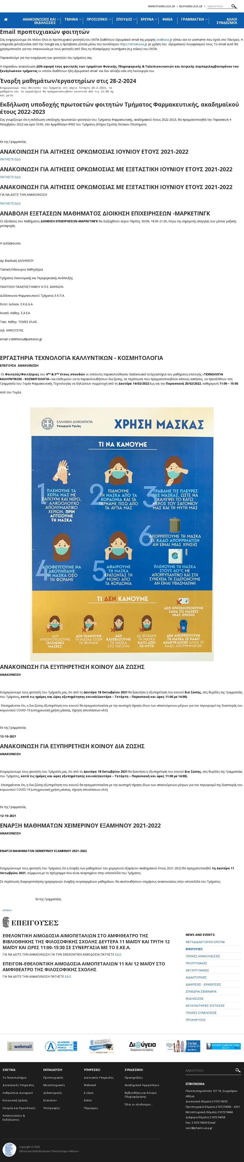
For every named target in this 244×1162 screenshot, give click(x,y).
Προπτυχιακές (53, 1077)
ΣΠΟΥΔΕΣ (124, 19)
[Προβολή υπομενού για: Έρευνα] (156, 19)
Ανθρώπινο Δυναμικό (18, 1093)
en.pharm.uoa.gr (190, 6)
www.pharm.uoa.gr (161, 6)
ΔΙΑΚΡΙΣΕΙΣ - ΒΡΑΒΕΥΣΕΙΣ (203, 984)
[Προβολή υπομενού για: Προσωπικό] (110, 19)
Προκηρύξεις (134, 1077)
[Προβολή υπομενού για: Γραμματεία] (206, 19)
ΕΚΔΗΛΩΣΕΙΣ (195, 998)
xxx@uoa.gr (164, 40)
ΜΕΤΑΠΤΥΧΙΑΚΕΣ (197, 970)
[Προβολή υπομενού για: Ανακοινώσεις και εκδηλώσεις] (58, 19)
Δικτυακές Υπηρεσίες (99, 1077)
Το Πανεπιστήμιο (15, 1077)
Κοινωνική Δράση (15, 1100)
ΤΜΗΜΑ (71, 19)
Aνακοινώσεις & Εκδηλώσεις (14, 1117)
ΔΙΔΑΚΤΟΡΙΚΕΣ (196, 977)
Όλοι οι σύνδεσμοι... (139, 1104)
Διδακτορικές (52, 1093)
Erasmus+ (50, 1100)
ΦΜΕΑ (167, 19)
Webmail (90, 1085)
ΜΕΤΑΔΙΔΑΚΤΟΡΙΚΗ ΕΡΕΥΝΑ (205, 942)
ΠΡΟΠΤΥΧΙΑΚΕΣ (196, 963)
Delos (88, 1100)
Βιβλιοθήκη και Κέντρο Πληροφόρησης (141, 1095)
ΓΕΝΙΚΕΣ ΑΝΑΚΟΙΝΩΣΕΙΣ (203, 956)
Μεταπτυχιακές (54, 1085)
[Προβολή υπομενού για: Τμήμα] (80, 19)
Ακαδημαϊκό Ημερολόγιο (142, 1085)
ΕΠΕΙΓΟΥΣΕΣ (194, 949)
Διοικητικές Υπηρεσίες (18, 1085)
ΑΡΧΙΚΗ (7, 910)
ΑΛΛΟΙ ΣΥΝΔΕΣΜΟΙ (227, 21)
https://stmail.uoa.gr (133, 44)
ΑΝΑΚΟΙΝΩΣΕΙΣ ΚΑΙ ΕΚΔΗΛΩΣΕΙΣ (39, 21)
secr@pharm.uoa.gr (199, 1128)
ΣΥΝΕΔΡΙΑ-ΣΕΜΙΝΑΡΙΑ (201, 991)
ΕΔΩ (118, 954)
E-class (89, 1093)
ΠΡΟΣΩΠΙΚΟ (97, 19)
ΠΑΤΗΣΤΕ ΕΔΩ (10, 159)
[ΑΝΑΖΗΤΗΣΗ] (223, 6)
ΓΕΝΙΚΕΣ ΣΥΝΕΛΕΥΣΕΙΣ (201, 1013)
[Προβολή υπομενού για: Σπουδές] (134, 19)
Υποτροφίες (51, 1108)
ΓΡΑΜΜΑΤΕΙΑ (192, 19)
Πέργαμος (91, 1108)
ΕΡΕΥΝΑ (147, 19)
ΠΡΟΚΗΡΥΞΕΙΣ (196, 1020)
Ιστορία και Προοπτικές (19, 1108)
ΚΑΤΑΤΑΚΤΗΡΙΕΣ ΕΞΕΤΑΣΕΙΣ (205, 1006)
